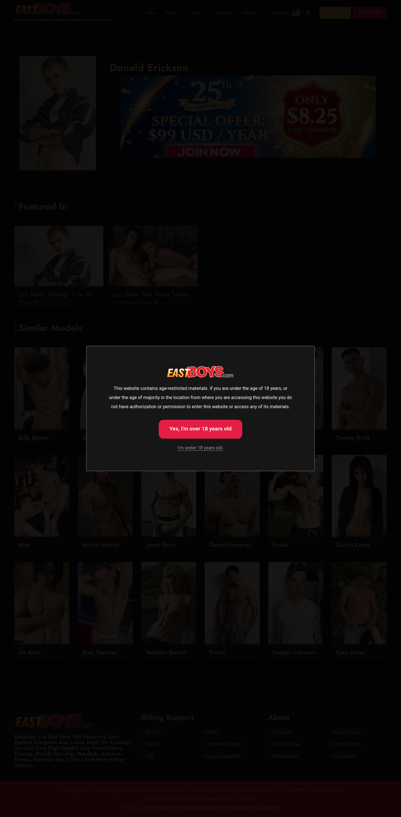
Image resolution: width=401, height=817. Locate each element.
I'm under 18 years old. (200, 447)
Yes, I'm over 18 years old (200, 428)
